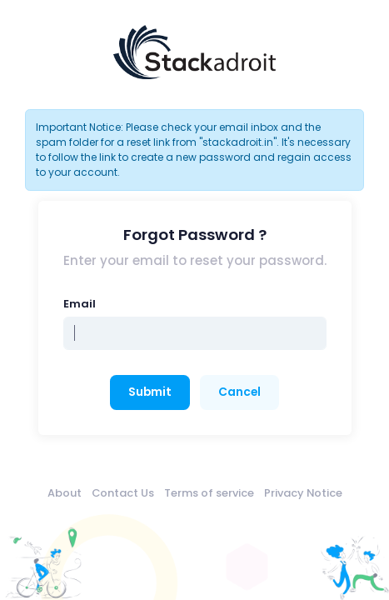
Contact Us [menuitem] (123, 493)
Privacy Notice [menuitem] (303, 493)
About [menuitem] (64, 493)
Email (79, 304)
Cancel (239, 392)
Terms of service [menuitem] (209, 493)
